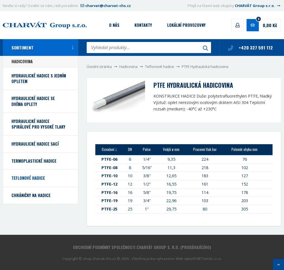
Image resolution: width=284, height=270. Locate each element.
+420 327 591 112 (250, 47)
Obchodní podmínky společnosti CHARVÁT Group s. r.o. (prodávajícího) (142, 247)
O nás (114, 25)
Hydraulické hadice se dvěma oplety (33, 101)
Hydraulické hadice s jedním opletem (38, 78)
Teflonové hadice (159, 66)
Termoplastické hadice (33, 161)
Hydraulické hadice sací (35, 144)
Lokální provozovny (186, 25)
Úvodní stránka (99, 66)
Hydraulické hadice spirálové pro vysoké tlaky (38, 124)
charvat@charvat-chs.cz (105, 5)
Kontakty (143, 25)
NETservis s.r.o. (209, 258)
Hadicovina (128, 66)
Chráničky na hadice (31, 195)
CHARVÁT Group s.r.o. (258, 5)
